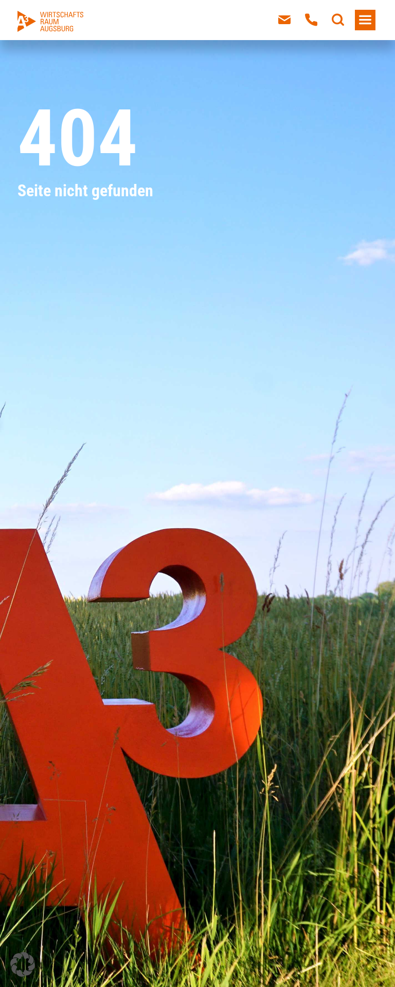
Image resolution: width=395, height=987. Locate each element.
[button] (22, 964)
